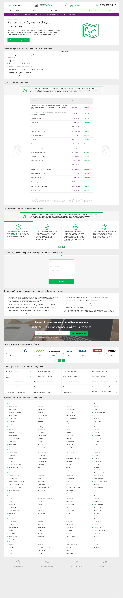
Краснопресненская (43, 450)
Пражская (68, 484)
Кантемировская (42, 415)
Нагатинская (40, 542)
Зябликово (40, 404)
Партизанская (69, 450)
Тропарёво (97, 452)
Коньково (40, 438)
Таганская (96, 429)
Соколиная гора (70, 553)
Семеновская (69, 539)
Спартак (96, 406)
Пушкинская (69, 501)
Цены (73, 10)
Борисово (12, 470)
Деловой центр (13, 527)
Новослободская (70, 409)
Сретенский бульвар (99, 412)
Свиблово (68, 533)
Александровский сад (15, 412)
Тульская (96, 458)
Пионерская (69, 464)
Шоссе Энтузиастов (99, 530)
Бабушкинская (13, 435)
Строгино (96, 418)
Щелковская (97, 533)
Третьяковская (98, 450)
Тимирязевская (98, 447)
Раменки (68, 507)
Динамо (11, 530)
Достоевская (12, 542)
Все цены (61, 194)
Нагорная (40, 544)
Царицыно (97, 501)
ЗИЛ (10, 550)
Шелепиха (97, 524)
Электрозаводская (99, 539)
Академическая (13, 409)
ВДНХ (10, 498)
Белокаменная (13, 452)
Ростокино (69, 519)
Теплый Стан (97, 441)
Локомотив (40, 496)
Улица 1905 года (98, 470)
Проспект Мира (70, 496)
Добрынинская (13, 536)
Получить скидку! (71, 14)
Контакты (112, 10)
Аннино (11, 427)
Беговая (11, 450)
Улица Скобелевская (99, 478)
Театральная (97, 435)
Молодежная (40, 536)
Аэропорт (12, 432)
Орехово (68, 429)
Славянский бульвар (71, 544)
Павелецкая (69, 438)
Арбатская (12, 429)
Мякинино (40, 539)
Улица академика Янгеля (100, 473)
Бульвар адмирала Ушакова (16, 481)
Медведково (40, 521)
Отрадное (68, 432)
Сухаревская (97, 424)
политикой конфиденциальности (60, 285)
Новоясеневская (70, 415)
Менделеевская (41, 527)
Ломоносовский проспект (44, 498)
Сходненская (97, 427)
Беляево (11, 458)
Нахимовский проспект (43, 547)
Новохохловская (70, 412)
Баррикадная (12, 444)
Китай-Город (40, 427)
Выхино (11, 524)
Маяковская (40, 519)
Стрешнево (97, 415)
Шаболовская (97, 521)
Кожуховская (41, 429)
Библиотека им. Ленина (15, 464)
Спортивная (97, 409)
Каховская (40, 418)
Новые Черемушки (71, 418)
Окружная (68, 421)
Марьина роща (41, 513)
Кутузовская (40, 481)
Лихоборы (40, 493)
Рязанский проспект (71, 524)
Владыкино (12, 504)
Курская (39, 478)
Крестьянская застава (43, 458)
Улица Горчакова (98, 475)
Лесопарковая (41, 490)
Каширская (40, 421)
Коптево (39, 441)
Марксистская (41, 510)
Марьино (39, 516)
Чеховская (97, 513)
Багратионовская (14, 438)
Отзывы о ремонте (92, 10)
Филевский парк (98, 487)
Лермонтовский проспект (44, 487)
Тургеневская (97, 461)
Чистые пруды (98, 516)
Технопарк (97, 444)
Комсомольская (41, 435)
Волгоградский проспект (16, 510)
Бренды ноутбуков (53, 10)
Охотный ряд (69, 435)
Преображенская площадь (73, 487)
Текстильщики (98, 438)
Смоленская (69, 547)
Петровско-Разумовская (72, 458)
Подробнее (79, 91)
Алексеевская (13, 415)
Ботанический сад (14, 475)
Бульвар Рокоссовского (15, 487)
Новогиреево (41, 553)
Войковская (12, 507)
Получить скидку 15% (18, 40)
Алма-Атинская (13, 418)
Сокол (67, 550)
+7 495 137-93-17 (106, 5)
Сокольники (97, 404)
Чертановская (98, 510)
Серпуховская (69, 542)
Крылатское (40, 464)
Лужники (39, 504)
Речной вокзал (70, 510)
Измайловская (41, 409)
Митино (39, 533)
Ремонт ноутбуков (14, 10)
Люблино (40, 507)
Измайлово (40, 406)
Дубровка (12, 544)
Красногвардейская (42, 447)
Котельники (40, 444)
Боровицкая (12, 473)
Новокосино (69, 404)
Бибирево (12, 461)
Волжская (12, 513)
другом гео (14, 234)
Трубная (96, 455)
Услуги (33, 10)
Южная (96, 544)
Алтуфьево (12, 421)
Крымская (40, 467)
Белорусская (12, 455)
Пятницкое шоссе (70, 504)
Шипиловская (97, 527)
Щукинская (97, 536)
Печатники (69, 461)
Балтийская (12, 441)
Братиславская (13, 478)
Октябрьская (69, 424)
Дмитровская (12, 533)
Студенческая (98, 421)
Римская (68, 516)
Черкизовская (98, 507)
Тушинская (97, 464)
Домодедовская (13, 539)
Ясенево (96, 547)
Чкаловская (97, 519)
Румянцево (69, 521)
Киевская (40, 424)
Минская (39, 530)
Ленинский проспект (43, 484)
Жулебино (12, 547)
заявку (15, 231)
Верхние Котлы (13, 501)
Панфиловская (70, 441)
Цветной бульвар (98, 504)
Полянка (68, 481)
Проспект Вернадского (72, 493)
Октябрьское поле (71, 427)
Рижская (68, 513)
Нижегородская (41, 550)
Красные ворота (42, 455)
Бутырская (12, 493)
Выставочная (12, 521)
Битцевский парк (14, 467)
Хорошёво (97, 498)
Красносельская (41, 452)
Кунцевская (40, 475)
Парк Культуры (70, 444)
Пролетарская (69, 490)
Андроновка (12, 424)
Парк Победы (69, 447)
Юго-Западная (98, 542)
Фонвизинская (98, 493)
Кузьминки (40, 473)
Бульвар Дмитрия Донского (16, 484)
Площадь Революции (71, 475)
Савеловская (69, 527)
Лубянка (39, 501)
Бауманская (12, 447)
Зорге (11, 553)
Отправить (61, 281)
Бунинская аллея (14, 490)
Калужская (40, 412)
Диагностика (35, 112)
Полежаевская (70, 478)
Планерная (69, 467)
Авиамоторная (13, 404)
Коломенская (41, 432)
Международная (41, 524)
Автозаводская (13, 406)
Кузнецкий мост (41, 470)
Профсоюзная (69, 498)
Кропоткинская (41, 461)
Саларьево (69, 530)
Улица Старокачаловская (100, 481)
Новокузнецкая (70, 406)
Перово (68, 455)
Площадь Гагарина (71, 470)
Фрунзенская (97, 496)
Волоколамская (13, 516)
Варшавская (12, 496)
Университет (97, 484)
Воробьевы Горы (13, 519)
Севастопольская (70, 536)
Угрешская (96, 467)
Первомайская (70, 452)
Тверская (96, 432)
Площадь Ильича (70, 473)
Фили (95, 490)
